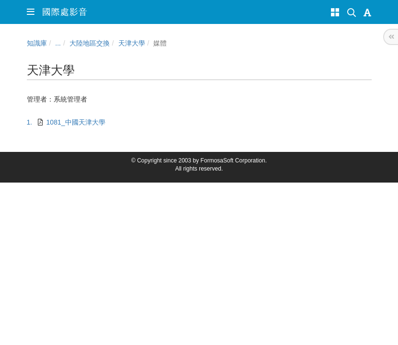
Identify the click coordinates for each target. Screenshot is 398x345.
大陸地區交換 (89, 43)
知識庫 (37, 43)
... (58, 43)
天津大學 (131, 43)
